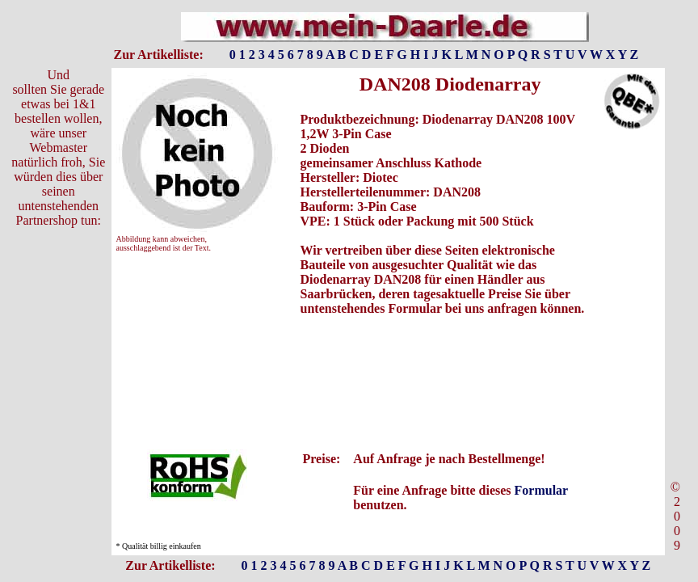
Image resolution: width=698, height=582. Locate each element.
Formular (541, 490)
